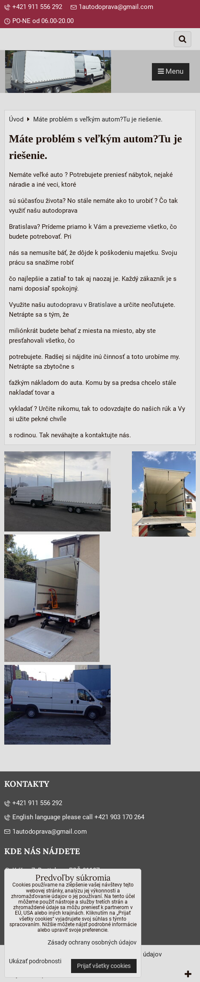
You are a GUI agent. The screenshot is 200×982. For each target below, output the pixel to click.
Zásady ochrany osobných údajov (92, 942)
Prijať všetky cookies (104, 966)
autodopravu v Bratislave (82, 305)
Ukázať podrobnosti (35, 961)
